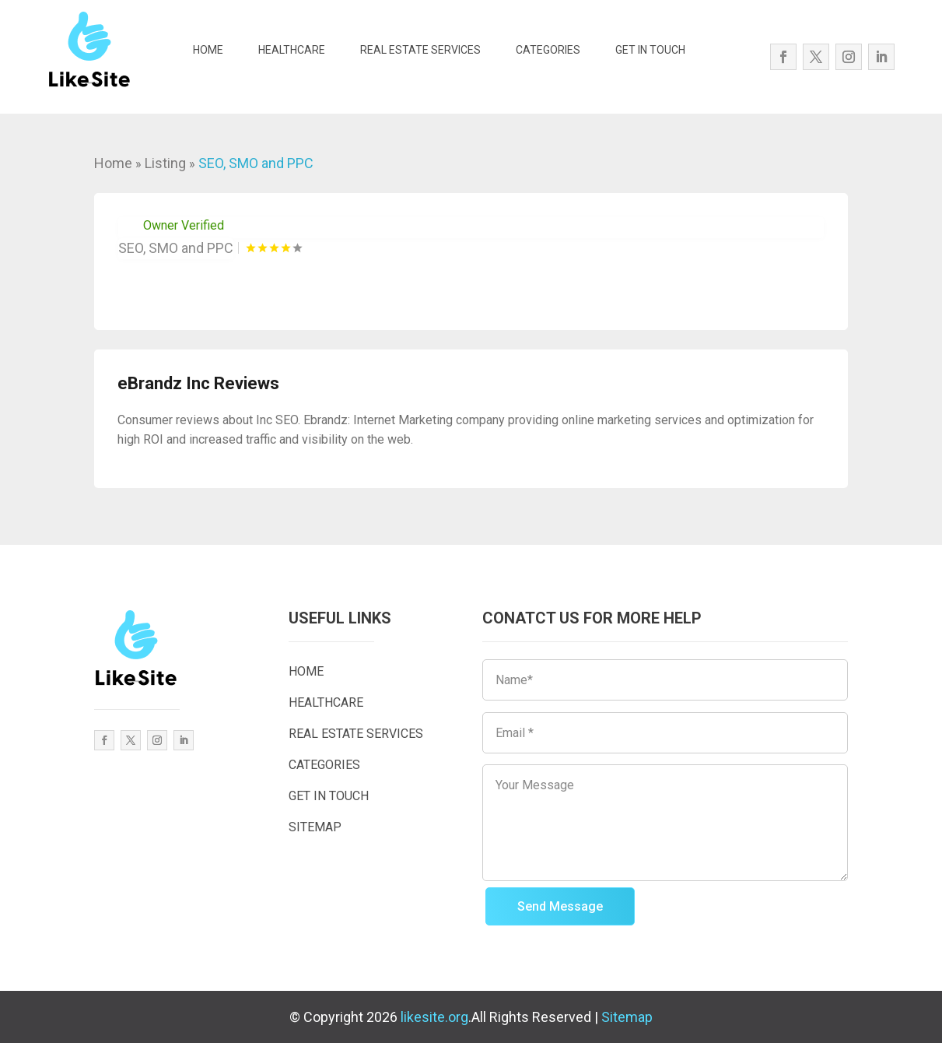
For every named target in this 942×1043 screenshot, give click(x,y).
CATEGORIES (548, 50)
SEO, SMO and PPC (255, 163)
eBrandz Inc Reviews (198, 383)
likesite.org (434, 1017)
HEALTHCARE (291, 50)
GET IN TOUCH (650, 50)
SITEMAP (315, 827)
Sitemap (627, 1017)
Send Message (560, 906)
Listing (165, 163)
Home (113, 163)
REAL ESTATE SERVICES (420, 50)
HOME (208, 50)
